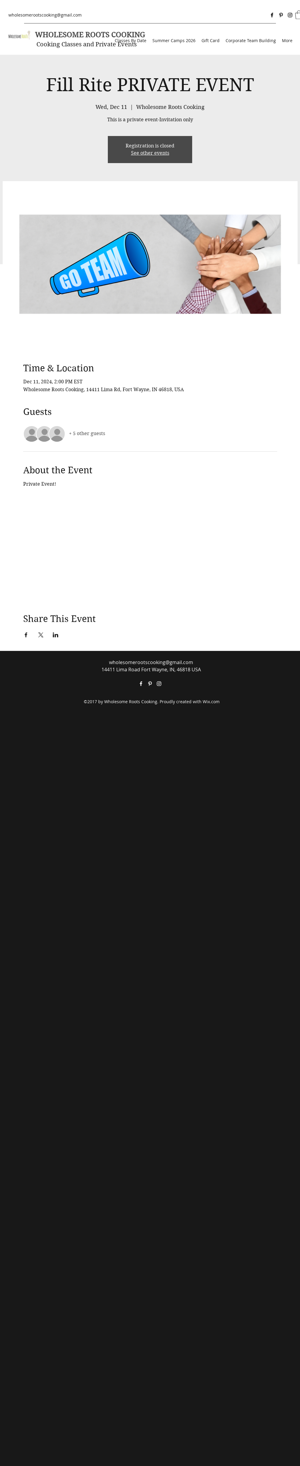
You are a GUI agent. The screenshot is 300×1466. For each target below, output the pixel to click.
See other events (150, 153)
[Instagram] (290, 15)
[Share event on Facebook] (26, 634)
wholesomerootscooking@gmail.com (45, 15)
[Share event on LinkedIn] (55, 634)
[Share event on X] (41, 634)
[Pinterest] (281, 15)
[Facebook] (272, 15)
